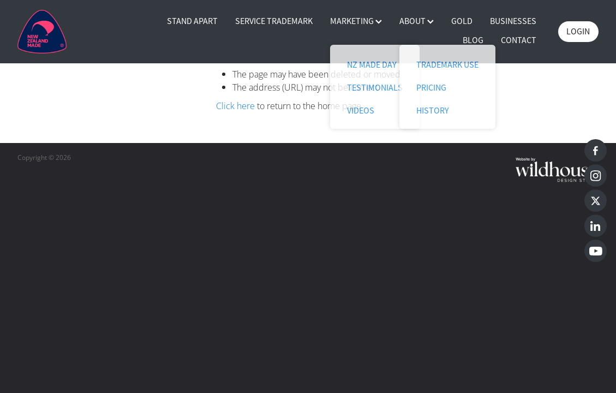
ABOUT (416, 21)
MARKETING (356, 21)
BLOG (473, 40)
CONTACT (518, 40)
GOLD (462, 21)
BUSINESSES (513, 21)
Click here (235, 105)
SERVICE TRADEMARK (274, 21)
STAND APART (192, 21)
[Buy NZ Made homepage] (75, 31)
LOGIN (578, 31)
